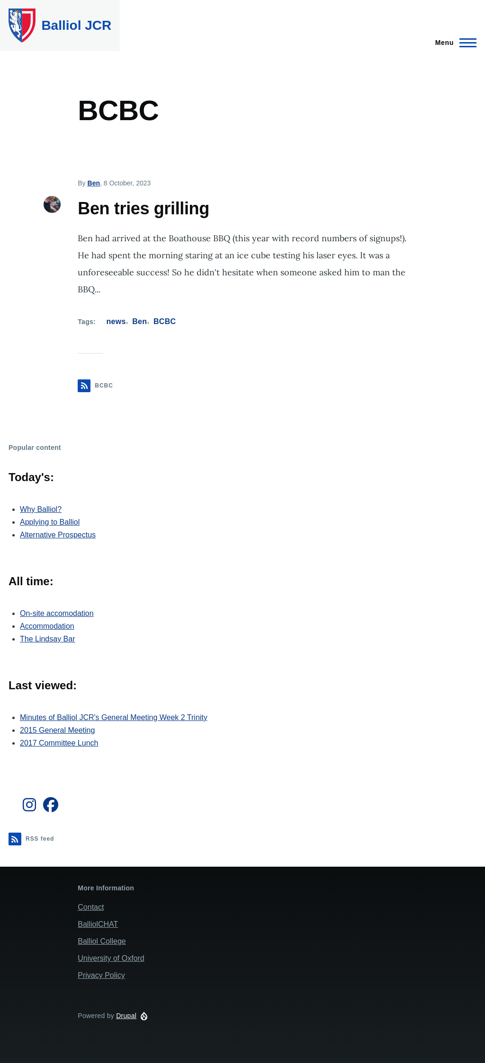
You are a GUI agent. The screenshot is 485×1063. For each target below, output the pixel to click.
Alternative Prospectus (58, 535)
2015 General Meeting (57, 730)
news (116, 321)
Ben (94, 183)
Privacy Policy (101, 975)
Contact (91, 907)
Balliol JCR (76, 25)
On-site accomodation (57, 613)
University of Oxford (111, 958)
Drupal (126, 1015)
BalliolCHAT (98, 924)
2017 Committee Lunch (59, 743)
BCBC (164, 321)
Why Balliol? (41, 509)
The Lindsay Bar (47, 639)
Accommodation (47, 626)
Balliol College (102, 941)
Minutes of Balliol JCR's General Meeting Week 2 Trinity (113, 717)
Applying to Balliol (50, 522)
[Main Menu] (453, 42)
